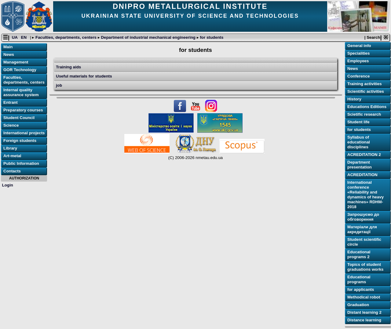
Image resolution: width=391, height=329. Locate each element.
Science (11, 125)
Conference (358, 76)
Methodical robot (363, 297)
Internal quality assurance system (21, 92)
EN (24, 37)
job (59, 85)
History (354, 99)
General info (359, 46)
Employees (358, 61)
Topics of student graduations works (365, 267)
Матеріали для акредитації (362, 229)
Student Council (19, 118)
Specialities (358, 53)
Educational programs (359, 279)
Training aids (68, 67)
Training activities (364, 84)
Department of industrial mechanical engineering (148, 37)
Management (15, 62)
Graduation (358, 305)
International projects (24, 133)
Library (10, 148)
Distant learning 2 (364, 312)
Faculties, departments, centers (65, 37)
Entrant (10, 102)
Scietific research (364, 114)
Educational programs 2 (359, 254)
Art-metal (12, 156)
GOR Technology (19, 70)
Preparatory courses (23, 110)
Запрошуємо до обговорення (363, 217)
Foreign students (19, 141)
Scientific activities (365, 91)
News (8, 54)
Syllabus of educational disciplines (358, 142)
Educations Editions (366, 107)
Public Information (21, 163)
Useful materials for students (84, 76)
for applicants (360, 289)
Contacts (12, 171)
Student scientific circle (364, 242)
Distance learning (364, 320)
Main (8, 47)
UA (15, 37)
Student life (358, 122)
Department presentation (359, 165)
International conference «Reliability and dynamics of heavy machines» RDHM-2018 (365, 194)
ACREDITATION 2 (364, 155)
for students (211, 37)
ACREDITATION (362, 175)
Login (7, 185)
